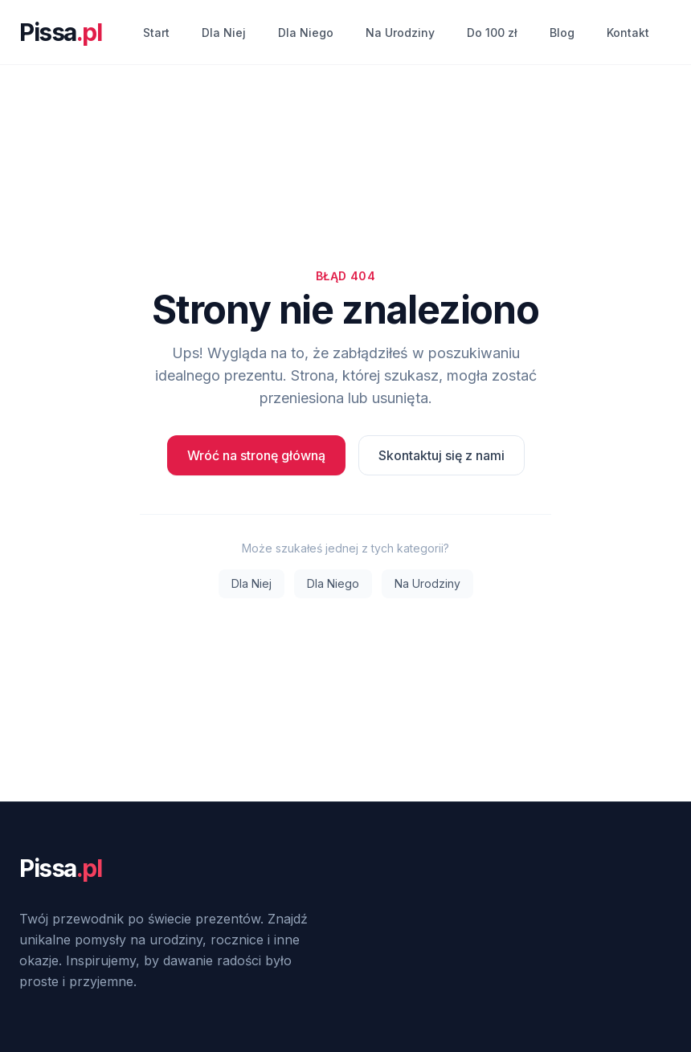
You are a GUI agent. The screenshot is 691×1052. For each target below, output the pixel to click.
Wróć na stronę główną (256, 455)
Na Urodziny (400, 32)
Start (156, 32)
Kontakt (628, 32)
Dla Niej (224, 32)
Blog (562, 32)
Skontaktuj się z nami (441, 455)
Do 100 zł (492, 32)
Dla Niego (305, 32)
